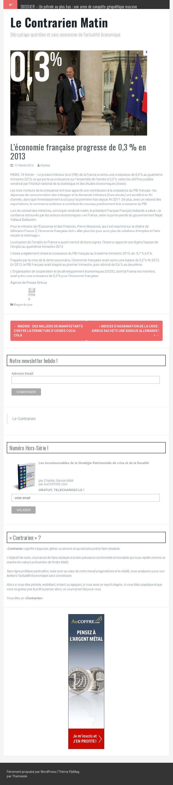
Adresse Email (22, 373)
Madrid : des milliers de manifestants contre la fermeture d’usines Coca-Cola (48, 330)
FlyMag (74, 771)
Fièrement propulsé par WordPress (32, 771)
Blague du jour (23, 304)
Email (31, 294)
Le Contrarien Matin (59, 22)
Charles (45, 165)
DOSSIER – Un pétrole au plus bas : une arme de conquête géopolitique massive (79, 6)
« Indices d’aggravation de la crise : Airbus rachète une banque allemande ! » (125, 330)
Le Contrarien (24, 418)
